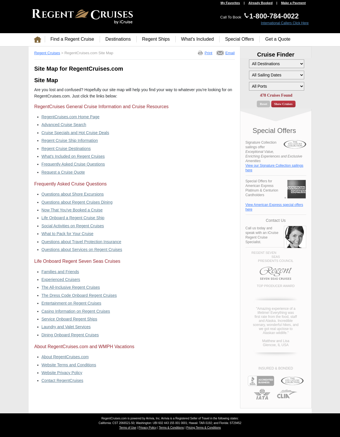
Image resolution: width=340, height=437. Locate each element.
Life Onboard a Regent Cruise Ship (73, 217)
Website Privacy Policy (62, 372)
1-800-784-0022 (274, 16)
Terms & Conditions (171, 427)
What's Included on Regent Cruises (73, 156)
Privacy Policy (148, 427)
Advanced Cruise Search (64, 124)
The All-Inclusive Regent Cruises (71, 287)
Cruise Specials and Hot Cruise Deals (75, 132)
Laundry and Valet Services (66, 327)
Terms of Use (127, 427)
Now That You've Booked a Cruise (72, 210)
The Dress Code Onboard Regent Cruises (79, 295)
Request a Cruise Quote (63, 172)
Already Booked (260, 3)
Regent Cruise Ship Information (70, 140)
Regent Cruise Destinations (66, 148)
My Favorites (230, 3)
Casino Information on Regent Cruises (76, 311)
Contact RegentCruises (62, 380)
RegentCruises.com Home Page (71, 117)
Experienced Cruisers (61, 279)
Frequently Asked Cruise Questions (73, 164)
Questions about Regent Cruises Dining (77, 202)
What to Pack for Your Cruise (68, 233)
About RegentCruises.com (65, 357)
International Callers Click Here (285, 23)
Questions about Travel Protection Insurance (81, 241)
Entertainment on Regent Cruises (71, 303)
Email (230, 53)
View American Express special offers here (274, 207)
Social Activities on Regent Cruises (73, 226)
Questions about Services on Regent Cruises (82, 249)
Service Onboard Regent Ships (69, 319)
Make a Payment (293, 3)
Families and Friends (60, 271)
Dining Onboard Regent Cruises (70, 335)
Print (208, 53)
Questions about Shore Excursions (73, 194)
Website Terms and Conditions (69, 365)
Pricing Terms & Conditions (203, 427)
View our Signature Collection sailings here (275, 168)
